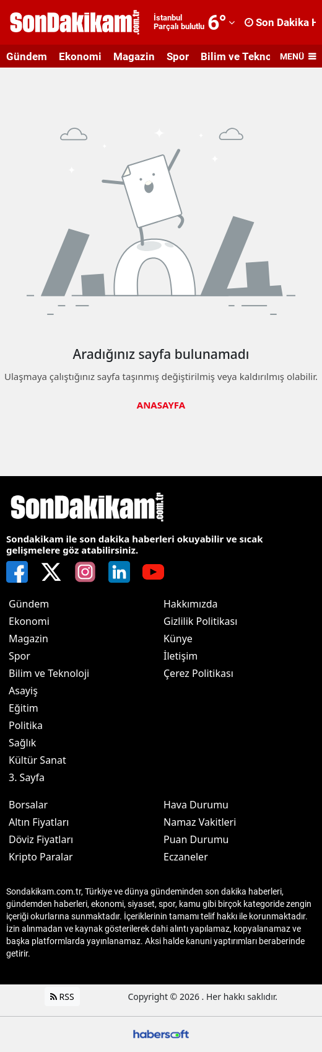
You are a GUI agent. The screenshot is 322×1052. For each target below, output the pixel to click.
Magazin (134, 56)
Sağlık (22, 742)
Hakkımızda (190, 604)
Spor (178, 56)
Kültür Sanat (37, 760)
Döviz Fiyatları (41, 839)
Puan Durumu (196, 839)
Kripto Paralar (41, 857)
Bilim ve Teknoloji (244, 56)
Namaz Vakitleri (199, 822)
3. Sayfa (27, 777)
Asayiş (23, 690)
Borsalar (28, 804)
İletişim (180, 656)
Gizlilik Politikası (200, 621)
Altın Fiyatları (39, 822)
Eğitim (23, 708)
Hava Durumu (195, 804)
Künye (178, 638)
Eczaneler (185, 857)
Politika (26, 725)
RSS (62, 996)
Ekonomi (80, 56)
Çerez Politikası (198, 673)
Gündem (26, 56)
